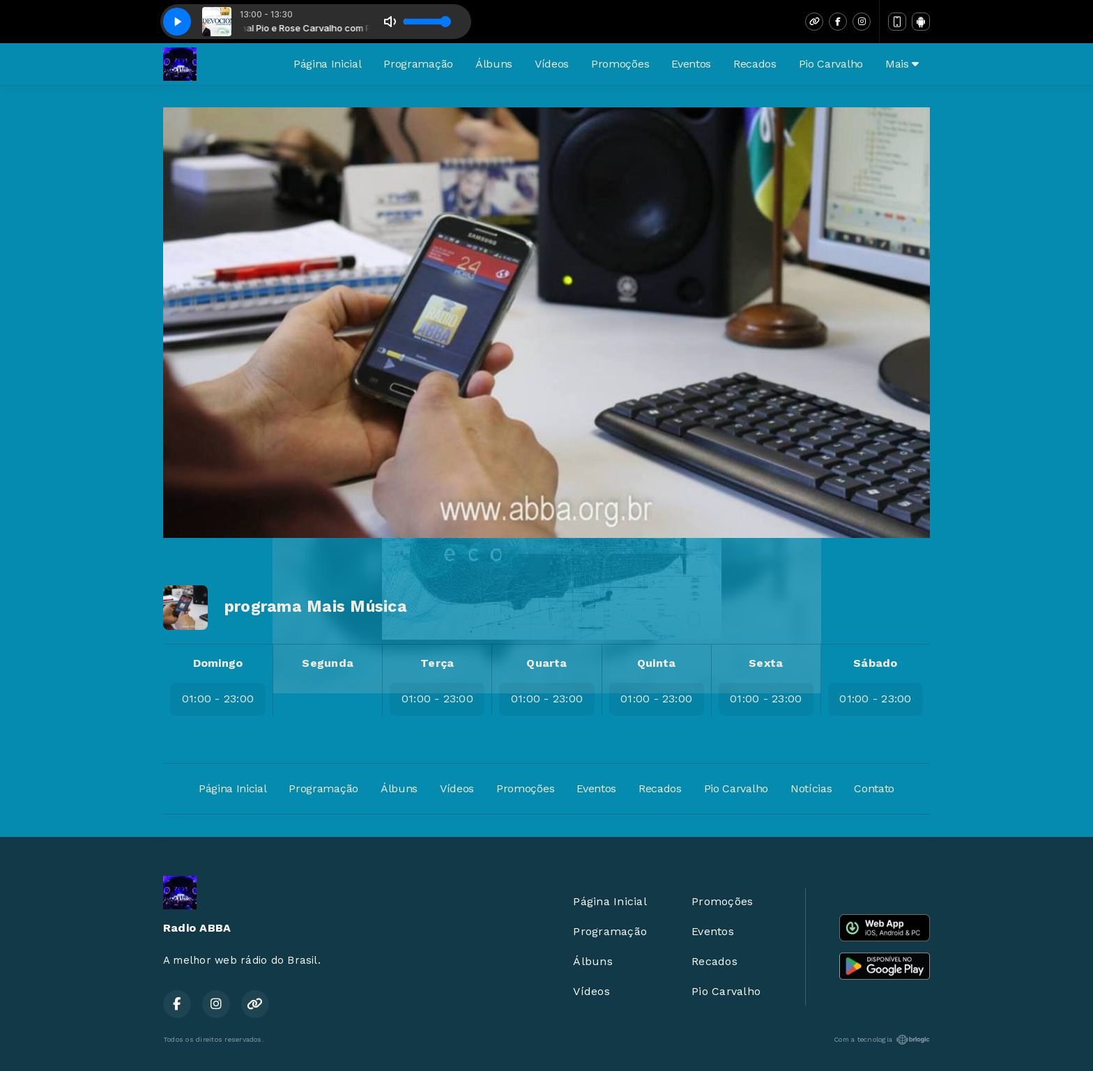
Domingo (218, 663)
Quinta (656, 663)
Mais (902, 63)
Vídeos (552, 63)
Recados (755, 63)
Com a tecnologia (882, 1040)
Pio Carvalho (831, 63)
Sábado (875, 663)
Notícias (811, 788)
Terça (437, 663)
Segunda (327, 663)
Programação (417, 63)
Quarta (546, 663)
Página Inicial (327, 63)
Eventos (691, 63)
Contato (874, 788)
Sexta (766, 663)
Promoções (620, 63)
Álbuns (493, 63)
